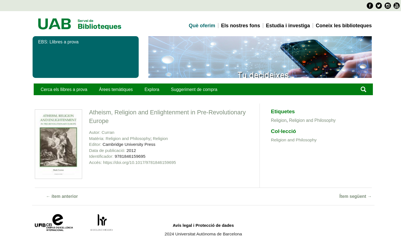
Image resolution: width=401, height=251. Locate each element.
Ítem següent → (355, 196)
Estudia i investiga (288, 25)
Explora (152, 89)
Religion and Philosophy (128, 138)
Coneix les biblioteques (344, 25)
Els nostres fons (240, 25)
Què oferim (202, 25)
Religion (160, 138)
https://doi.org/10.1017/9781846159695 (139, 162)
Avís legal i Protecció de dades (203, 225)
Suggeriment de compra (194, 89)
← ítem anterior (62, 196)
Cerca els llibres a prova (64, 89)
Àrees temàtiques (116, 89)
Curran (108, 132)
